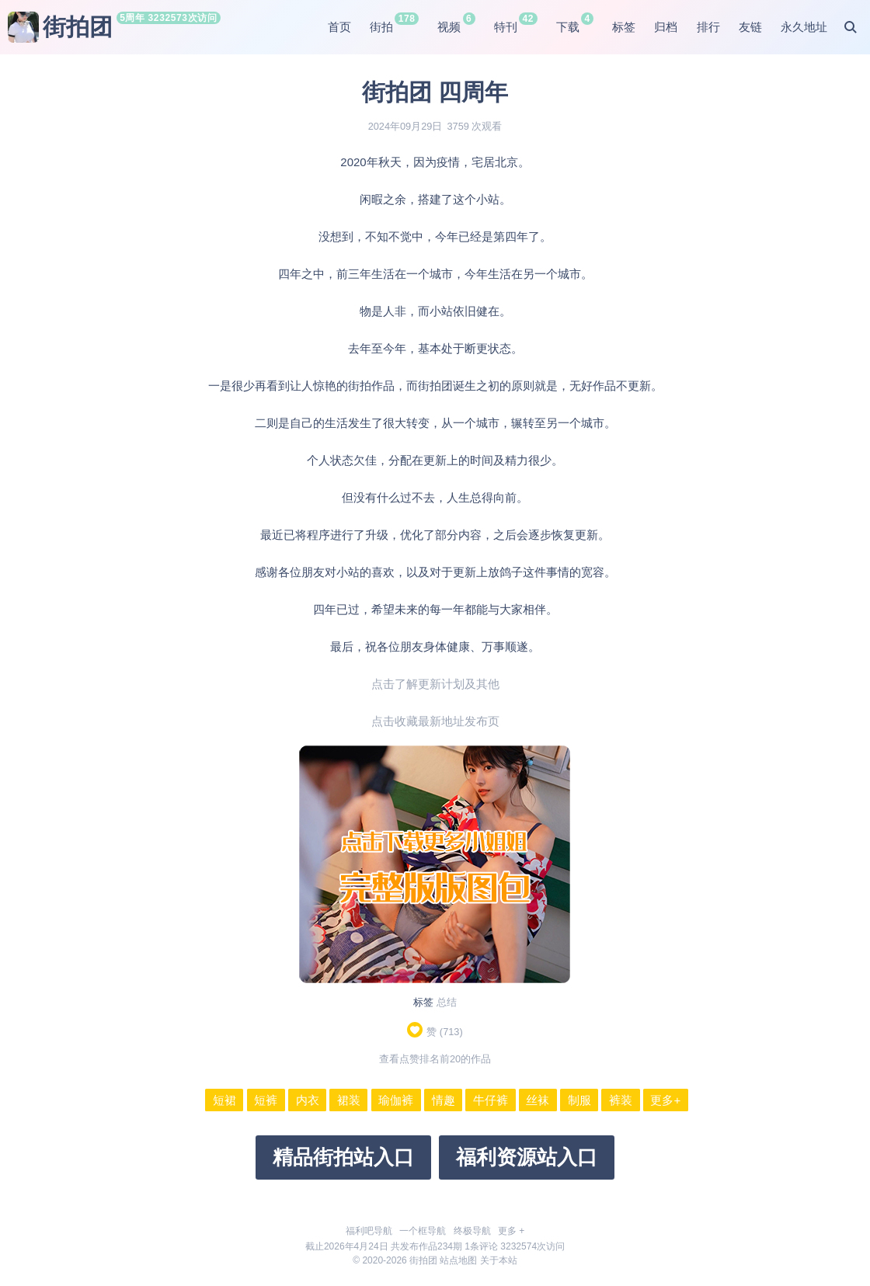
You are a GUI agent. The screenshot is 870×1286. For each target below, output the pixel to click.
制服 (579, 1100)
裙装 (348, 1100)
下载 (567, 26)
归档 (665, 26)
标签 (623, 26)
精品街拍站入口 (343, 1157)
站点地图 (458, 1260)
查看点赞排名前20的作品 (435, 1059)
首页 (339, 26)
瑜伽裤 (395, 1100)
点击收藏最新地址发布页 (435, 721)
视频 (449, 26)
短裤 (265, 1100)
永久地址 (804, 26)
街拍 (381, 26)
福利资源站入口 (526, 1157)
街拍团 (60, 27)
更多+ (665, 1100)
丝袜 (537, 1100)
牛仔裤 (490, 1100)
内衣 (307, 1100)
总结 (447, 1002)
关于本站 (498, 1260)
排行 (708, 26)
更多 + (511, 1230)
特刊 (505, 26)
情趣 (443, 1100)
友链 (750, 26)
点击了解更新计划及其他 (435, 683)
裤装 (620, 1100)
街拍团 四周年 (435, 92)
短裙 (224, 1100)
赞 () (434, 1031)
